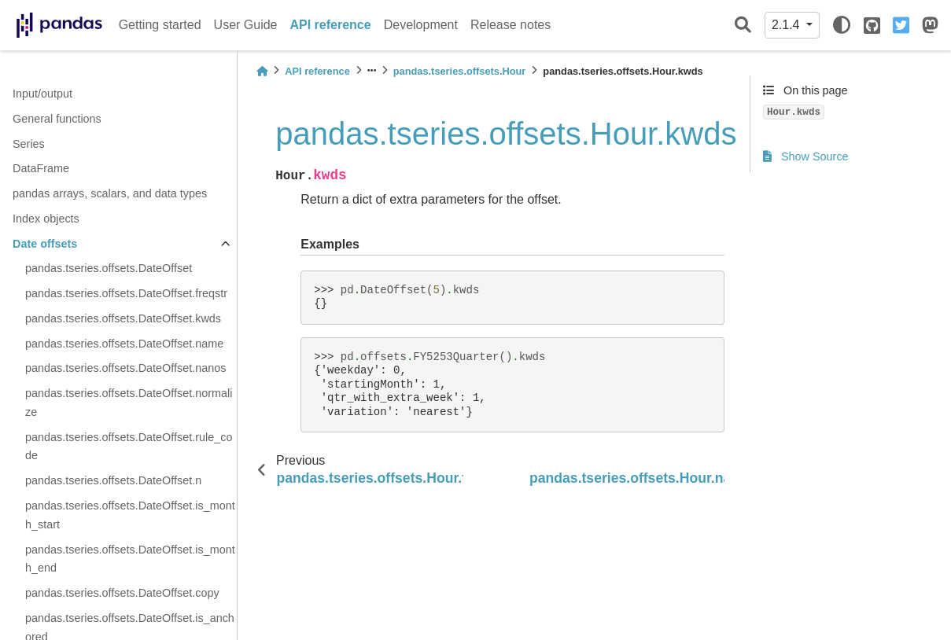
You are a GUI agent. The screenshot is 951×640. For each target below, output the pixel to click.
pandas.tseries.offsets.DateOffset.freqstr (126, 293)
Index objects (46, 218)
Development (421, 24)
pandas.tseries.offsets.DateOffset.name (124, 343)
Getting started (160, 24)
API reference (330, 24)
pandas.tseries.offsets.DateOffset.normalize (128, 402)
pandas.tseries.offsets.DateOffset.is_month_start (130, 515)
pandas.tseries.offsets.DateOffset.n (113, 480)
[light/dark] (841, 25)
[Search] (743, 26)
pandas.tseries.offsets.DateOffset (108, 268)
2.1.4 (787, 24)
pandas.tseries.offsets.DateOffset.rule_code (128, 446)
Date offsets (45, 243)
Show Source (806, 156)
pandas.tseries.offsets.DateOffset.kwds (123, 318)
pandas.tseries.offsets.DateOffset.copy (122, 593)
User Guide (246, 24)
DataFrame (41, 168)
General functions (57, 118)
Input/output (42, 93)
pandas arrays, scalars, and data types (110, 193)
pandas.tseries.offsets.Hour (459, 71)
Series (29, 144)
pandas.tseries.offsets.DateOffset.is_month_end (130, 559)
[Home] (261, 71)
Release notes (510, 24)
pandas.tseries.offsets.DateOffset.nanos (125, 368)
